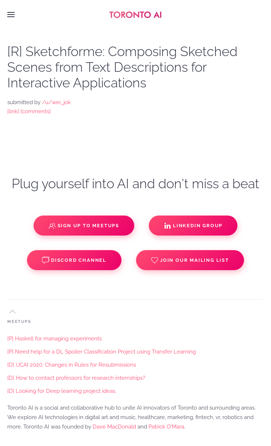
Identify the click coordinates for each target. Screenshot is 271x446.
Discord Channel (74, 260)
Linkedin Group (193, 225)
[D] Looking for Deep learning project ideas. (61, 391)
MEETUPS (19, 321)
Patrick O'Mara (166, 426)
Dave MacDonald (114, 426)
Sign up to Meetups (84, 225)
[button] (11, 14)
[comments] (35, 111)
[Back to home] (135, 14)
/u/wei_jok (56, 102)
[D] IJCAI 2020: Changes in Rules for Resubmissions (71, 365)
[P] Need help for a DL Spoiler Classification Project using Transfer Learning (101, 351)
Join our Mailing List (190, 260)
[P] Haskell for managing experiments (54, 338)
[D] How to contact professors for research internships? (76, 378)
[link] (13, 111)
